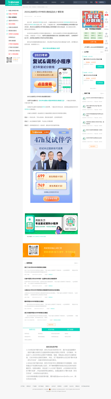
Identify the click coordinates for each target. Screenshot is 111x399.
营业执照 (46, 389)
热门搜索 (70, 329)
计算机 (100, 38)
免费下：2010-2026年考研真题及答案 (95, 47)
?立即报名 (100, 82)
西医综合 (86, 38)
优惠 (106, 20)
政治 (100, 33)
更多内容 (51, 324)
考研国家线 (66, 22)
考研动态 (26, 333)
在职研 (45, 2)
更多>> (76, 263)
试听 (106, 42)
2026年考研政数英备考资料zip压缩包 (94, 114)
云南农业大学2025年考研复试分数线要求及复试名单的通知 (42, 290)
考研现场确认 (41, 336)
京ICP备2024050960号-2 (38, 389)
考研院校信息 (54, 336)
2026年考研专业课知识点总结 (94, 138)
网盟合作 (78, 386)
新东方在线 (25, 7)
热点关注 (72, 386)
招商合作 (29, 386)
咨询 (106, 13)
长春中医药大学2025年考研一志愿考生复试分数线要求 (40, 278)
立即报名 (100, 66)
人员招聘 (66, 386)
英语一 (86, 33)
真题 (106, 35)
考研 (30, 7)
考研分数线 (33, 24)
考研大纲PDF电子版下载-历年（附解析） (94, 106)
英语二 (93, 33)
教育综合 (93, 38)
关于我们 (23, 386)
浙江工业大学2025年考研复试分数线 (35, 267)
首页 (28, 2)
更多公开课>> (93, 88)
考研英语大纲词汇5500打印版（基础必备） (95, 122)
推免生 (66, 333)
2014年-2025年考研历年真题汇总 (95, 97)
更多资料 (93, 146)
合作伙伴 (54, 386)
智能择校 (54, 2)
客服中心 (48, 386)
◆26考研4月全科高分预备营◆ (93, 59)
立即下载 (93, 42)
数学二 (93, 35)
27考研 (36, 2)
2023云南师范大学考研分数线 (39, 236)
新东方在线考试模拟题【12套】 (94, 130)
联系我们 (60, 386)
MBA (106, 28)
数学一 (86, 35)
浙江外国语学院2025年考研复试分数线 (36, 313)
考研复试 (34, 7)
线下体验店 (41, 386)
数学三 (100, 35)
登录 (91, 2)
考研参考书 (27, 336)
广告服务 (35, 386)
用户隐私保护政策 (85, 386)
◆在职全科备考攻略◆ (90, 75)
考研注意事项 (28, 339)
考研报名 (40, 333)
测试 (106, 49)
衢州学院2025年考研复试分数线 (34, 301)
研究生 (44, 107)
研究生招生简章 (55, 333)
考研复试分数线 (40, 7)
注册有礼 (101, 2)
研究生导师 (68, 336)
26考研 (62, 2)
